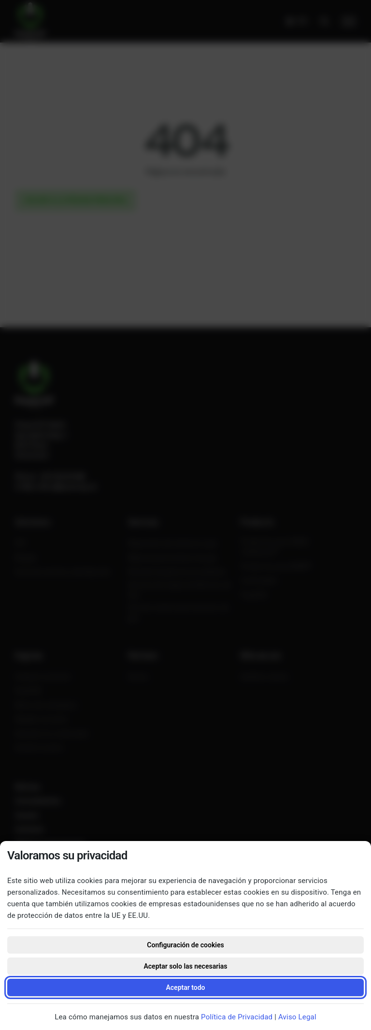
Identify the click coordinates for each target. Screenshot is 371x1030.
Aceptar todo (185, 987)
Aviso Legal (297, 1017)
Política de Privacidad (236, 1017)
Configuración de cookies (185, 945)
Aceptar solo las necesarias (185, 966)
